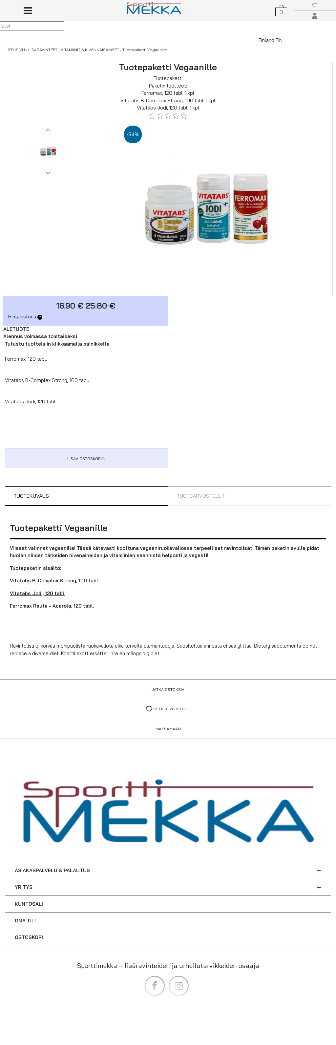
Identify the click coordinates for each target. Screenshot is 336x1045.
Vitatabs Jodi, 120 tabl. (37, 593)
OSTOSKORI (29, 937)
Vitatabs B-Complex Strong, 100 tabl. (54, 580)
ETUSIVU (16, 49)
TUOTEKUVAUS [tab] (31, 495)
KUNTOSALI (29, 904)
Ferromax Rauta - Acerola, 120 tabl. (52, 606)
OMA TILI (25, 920)
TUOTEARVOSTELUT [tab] (201, 495)
